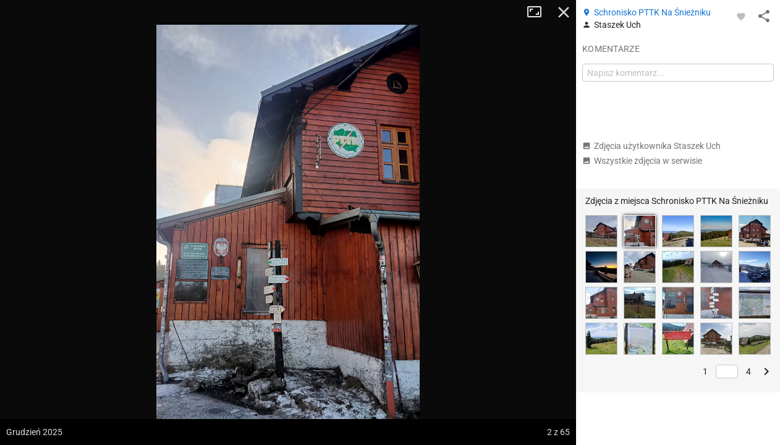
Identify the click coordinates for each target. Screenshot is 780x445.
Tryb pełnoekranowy (539, 12)
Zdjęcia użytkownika (651, 146)
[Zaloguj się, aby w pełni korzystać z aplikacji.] (741, 16)
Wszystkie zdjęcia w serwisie (642, 161)
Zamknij (563, 12)
